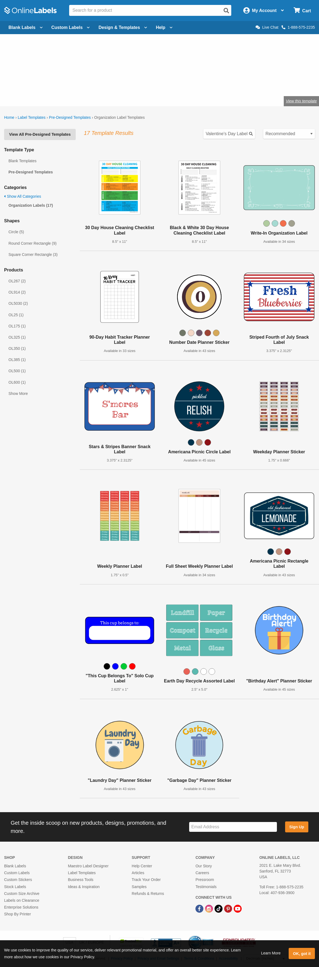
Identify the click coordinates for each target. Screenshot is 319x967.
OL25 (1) (16, 315)
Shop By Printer (17, 914)
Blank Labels (15, 866)
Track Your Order (146, 879)
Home (9, 117)
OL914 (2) (17, 292)
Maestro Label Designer (88, 866)
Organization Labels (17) (30, 205)
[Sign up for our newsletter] (233, 827)
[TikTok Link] (219, 908)
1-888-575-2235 (298, 27)
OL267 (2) (17, 281)
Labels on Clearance (21, 900)
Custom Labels (17, 873)
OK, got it (302, 953)
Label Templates (32, 117)
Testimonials (205, 887)
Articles (138, 873)
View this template (301, 101)
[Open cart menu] (302, 10)
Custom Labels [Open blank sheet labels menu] (70, 27)
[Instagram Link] (209, 908)
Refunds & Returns (148, 893)
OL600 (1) (17, 382)
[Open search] (226, 11)
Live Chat (267, 27)
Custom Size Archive (21, 893)
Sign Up (296, 827)
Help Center (142, 866)
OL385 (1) (17, 359)
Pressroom (204, 879)
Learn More (271, 953)
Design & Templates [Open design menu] (122, 27)
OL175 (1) (17, 326)
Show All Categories (22, 196)
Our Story (203, 866)
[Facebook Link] (199, 908)
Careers (202, 873)
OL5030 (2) (18, 303)
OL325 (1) (17, 337)
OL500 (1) (17, 371)
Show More (18, 393)
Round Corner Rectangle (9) (32, 243)
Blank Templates (22, 161)
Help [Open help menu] (164, 27)
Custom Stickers (18, 879)
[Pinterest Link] (228, 908)
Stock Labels (15, 887)
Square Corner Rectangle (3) (33, 254)
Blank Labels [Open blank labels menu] (25, 27)
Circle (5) (16, 232)
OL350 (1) (17, 348)
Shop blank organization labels (51, 83)
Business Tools (80, 879)
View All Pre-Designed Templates (40, 134)
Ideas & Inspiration (83, 887)
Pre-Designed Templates (70, 117)
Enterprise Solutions (21, 907)
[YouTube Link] (238, 908)
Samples (139, 887)
